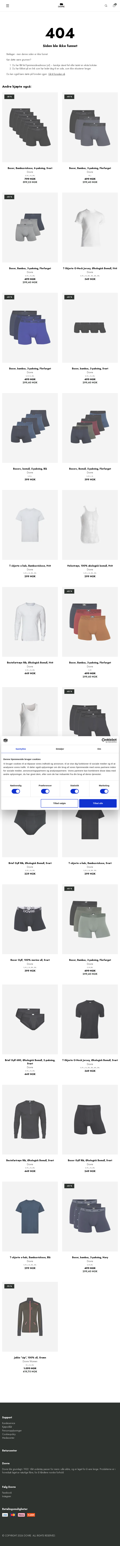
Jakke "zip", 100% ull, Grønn (30, 1357)
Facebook (7, 1492)
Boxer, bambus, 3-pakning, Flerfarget (30, 368)
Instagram (6, 1496)
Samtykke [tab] (21, 749)
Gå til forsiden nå (56, 74)
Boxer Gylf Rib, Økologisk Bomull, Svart (90, 1160)
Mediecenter (8, 1438)
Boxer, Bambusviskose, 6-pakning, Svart (30, 168)
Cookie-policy (9, 1434)
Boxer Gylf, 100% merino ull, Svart (30, 960)
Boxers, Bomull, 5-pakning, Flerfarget (90, 468)
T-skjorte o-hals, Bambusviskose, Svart (90, 863)
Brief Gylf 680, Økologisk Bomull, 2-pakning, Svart (30, 1062)
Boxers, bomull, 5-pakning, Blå (30, 468)
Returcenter (9, 1450)
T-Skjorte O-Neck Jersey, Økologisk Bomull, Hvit (90, 268)
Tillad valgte (59, 803)
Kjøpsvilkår (7, 1426)
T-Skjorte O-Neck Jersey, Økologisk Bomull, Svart (90, 1060)
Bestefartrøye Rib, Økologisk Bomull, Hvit (30, 662)
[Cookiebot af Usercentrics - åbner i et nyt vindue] (104, 740)
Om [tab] (99, 749)
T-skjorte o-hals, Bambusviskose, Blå (30, 1257)
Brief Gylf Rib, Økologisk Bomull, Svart (30, 863)
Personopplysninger (12, 1430)
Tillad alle (98, 803)
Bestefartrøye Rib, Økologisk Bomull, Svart (30, 1160)
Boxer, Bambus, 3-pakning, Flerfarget (90, 168)
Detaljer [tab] (60, 749)
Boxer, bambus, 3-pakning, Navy (90, 1257)
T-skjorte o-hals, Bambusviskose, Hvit (30, 565)
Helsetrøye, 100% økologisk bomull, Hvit (90, 565)
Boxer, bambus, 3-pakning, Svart (90, 368)
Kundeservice (8, 1423)
